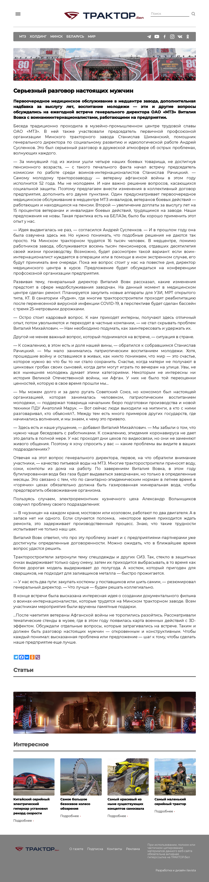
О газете (76, 849)
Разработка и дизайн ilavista (176, 870)
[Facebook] (21, 657)
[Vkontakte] (27, 657)
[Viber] (37, 657)
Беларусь (75, 36)
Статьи (23, 670)
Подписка (95, 849)
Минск (56, 36)
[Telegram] (16, 657)
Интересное (31, 744)
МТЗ (22, 36)
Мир (91, 36)
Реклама (133, 849)
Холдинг (38, 36)
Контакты (114, 849)
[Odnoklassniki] (32, 657)
